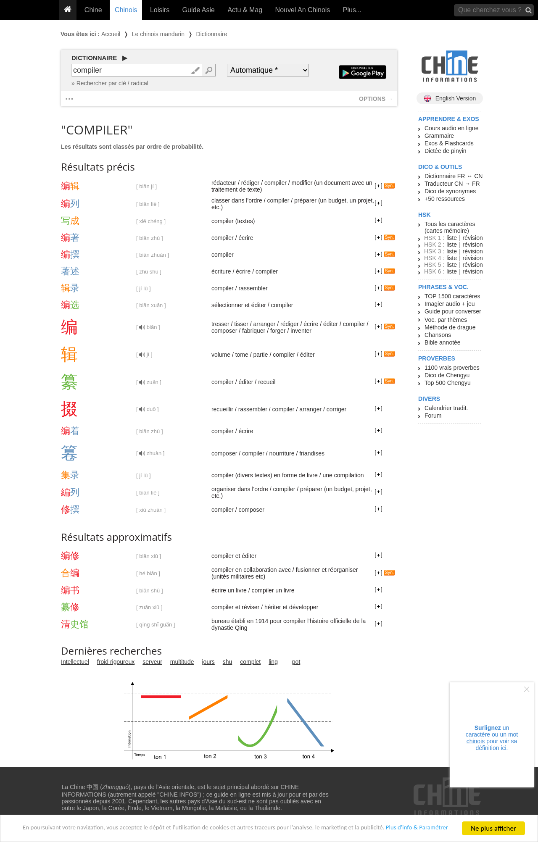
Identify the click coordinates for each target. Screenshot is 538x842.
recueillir (222, 409)
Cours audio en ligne (451, 128)
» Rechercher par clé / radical (109, 83)
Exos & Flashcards (449, 143)
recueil (266, 382)
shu (227, 661)
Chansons (438, 335)
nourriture (282, 453)
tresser (220, 324)
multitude (182, 661)
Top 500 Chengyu (448, 382)
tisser (241, 324)
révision (472, 237)
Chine (93, 9)
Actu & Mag (244, 9)
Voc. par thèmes (446, 319)
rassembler (252, 288)
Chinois (126, 9)
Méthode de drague (450, 327)
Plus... (352, 9)
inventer (300, 330)
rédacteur (223, 182)
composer (224, 330)
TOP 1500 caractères (452, 296)
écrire (245, 237)
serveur (152, 661)
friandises (311, 453)
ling (273, 661)
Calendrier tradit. (446, 408)
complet (250, 661)
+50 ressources (445, 198)
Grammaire (439, 135)
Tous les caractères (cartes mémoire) (450, 227)
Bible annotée (443, 342)
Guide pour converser (453, 311)
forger (278, 330)
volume (220, 354)
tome (241, 354)
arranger (264, 324)
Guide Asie (198, 9)
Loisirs (159, 9)
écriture (221, 271)
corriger (336, 409)
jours (208, 661)
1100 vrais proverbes (452, 367)
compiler (275, 182)
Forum (433, 415)
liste (451, 237)
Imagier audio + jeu (450, 303)
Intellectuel (75, 661)
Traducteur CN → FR (452, 183)
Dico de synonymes (450, 191)
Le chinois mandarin (158, 34)
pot (296, 661)
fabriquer (253, 330)
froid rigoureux (116, 661)
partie (260, 354)
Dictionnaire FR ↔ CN (454, 176)
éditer (330, 324)
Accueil (110, 34)
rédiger (250, 182)
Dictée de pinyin (446, 150)
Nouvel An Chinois (302, 9)
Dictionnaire (211, 34)
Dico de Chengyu (447, 375)
